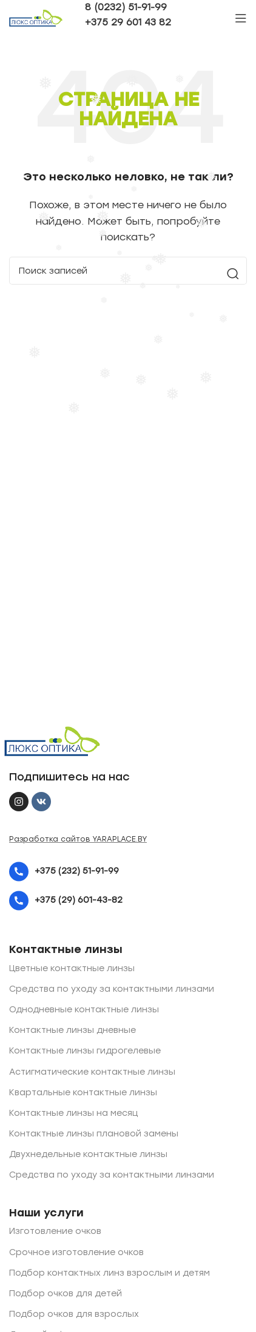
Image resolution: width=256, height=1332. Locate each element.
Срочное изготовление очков (76, 1252)
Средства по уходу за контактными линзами (111, 989)
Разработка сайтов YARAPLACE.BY (78, 839)
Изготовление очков (55, 1231)
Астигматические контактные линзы (92, 1072)
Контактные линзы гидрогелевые (85, 1051)
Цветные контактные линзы (72, 968)
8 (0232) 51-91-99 (126, 7)
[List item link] (128, 872)
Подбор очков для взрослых (74, 1314)
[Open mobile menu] (241, 18)
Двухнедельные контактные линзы (88, 1154)
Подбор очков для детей (65, 1293)
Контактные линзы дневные (72, 1030)
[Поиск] (128, 271)
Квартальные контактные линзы (83, 1092)
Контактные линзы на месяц (73, 1113)
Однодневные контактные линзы (84, 1009)
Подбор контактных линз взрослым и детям (109, 1273)
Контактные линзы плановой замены (93, 1134)
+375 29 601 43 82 (128, 22)
